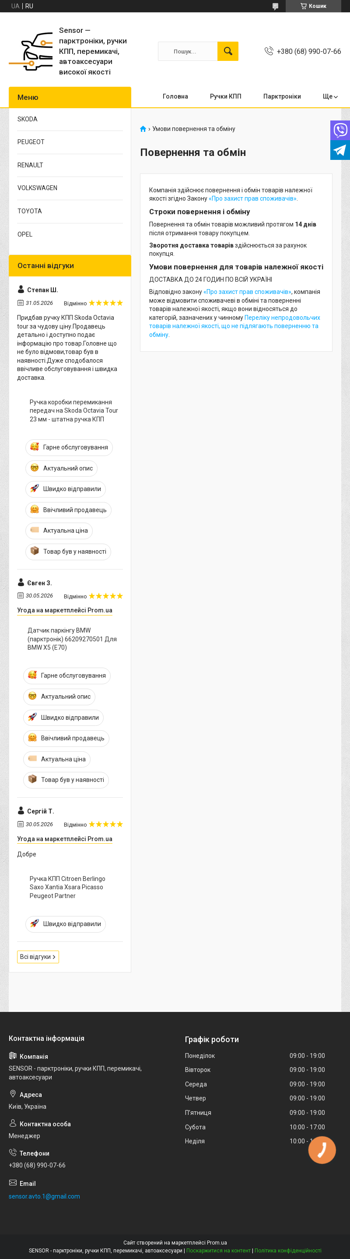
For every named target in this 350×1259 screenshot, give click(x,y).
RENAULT (30, 165)
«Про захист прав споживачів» (253, 198)
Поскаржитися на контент (218, 1251)
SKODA (28, 119)
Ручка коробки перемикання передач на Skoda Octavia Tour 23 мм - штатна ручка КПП (74, 411)
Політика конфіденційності (288, 1251)
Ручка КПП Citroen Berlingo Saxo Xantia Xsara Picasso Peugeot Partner (67, 887)
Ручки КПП (226, 96)
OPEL (25, 234)
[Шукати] (227, 51)
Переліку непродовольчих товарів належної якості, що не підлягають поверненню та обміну (234, 326)
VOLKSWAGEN (37, 187)
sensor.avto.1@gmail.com (44, 1196)
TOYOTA (30, 211)
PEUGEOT (31, 141)
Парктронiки (282, 96)
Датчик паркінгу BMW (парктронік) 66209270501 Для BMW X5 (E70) (72, 639)
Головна (175, 96)
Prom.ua (217, 1243)
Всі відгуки (35, 956)
